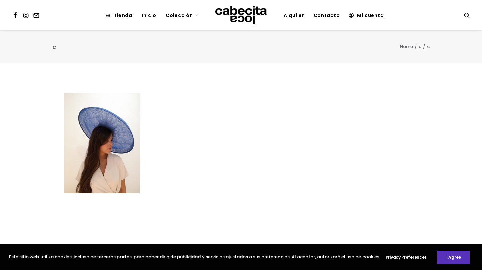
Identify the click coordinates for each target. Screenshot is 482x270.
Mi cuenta (370, 15)
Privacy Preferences (406, 258)
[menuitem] (16, 15)
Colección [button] (182, 15)
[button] (16, 15)
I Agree (453, 258)
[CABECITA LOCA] (241, 15)
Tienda (123, 15)
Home (406, 46)
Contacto (327, 15)
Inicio (149, 15)
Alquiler (294, 15)
